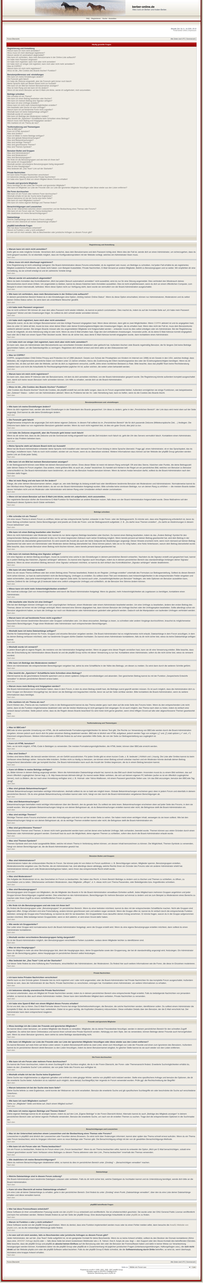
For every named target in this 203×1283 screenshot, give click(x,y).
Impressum (192, 30)
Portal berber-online (180, 30)
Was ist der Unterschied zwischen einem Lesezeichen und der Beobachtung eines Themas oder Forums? (51, 209)
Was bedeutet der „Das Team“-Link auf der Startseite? (30, 169)
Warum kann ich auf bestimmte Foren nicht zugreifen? (30, 110)
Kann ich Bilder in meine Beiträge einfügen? (25, 136)
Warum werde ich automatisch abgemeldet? (25, 55)
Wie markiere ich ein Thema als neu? (23, 123)
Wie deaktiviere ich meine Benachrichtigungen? (27, 213)
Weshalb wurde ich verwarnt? (19, 114)
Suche (104, 18)
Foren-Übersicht (13, 39)
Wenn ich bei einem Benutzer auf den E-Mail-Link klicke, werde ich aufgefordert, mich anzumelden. (49, 90)
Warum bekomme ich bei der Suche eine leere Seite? (29, 198)
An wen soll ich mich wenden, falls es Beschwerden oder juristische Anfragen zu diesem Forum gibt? (49, 232)
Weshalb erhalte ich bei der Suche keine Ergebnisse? (29, 196)
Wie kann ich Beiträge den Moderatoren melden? (28, 116)
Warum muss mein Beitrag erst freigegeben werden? (29, 121)
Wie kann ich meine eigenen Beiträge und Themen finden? (32, 203)
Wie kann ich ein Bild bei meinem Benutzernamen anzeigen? (33, 86)
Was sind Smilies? (15, 134)
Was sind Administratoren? (18, 153)
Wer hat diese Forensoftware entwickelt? (24, 228)
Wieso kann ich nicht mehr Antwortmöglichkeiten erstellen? (32, 105)
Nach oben (11, 257)
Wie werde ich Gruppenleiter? (19, 162)
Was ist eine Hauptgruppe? (18, 166)
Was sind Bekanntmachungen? (20, 140)
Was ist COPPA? (14, 66)
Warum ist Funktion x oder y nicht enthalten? (26, 230)
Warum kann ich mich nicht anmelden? (23, 51)
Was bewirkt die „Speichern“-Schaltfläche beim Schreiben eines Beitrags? (38, 118)
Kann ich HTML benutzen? (18, 131)
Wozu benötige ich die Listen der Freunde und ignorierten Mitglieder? (36, 185)
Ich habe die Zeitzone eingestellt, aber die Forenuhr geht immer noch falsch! (39, 81)
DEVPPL (103, 1271)
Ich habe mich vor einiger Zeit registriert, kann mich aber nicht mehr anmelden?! (41, 64)
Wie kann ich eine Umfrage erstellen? (23, 103)
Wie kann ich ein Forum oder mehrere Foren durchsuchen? (32, 194)
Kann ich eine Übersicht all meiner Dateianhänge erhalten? (32, 222)
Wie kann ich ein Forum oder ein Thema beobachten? (30, 211)
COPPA (157, 323)
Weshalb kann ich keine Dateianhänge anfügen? (27, 112)
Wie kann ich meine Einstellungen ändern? (25, 77)
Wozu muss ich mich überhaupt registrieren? (26, 53)
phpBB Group (73, 1212)
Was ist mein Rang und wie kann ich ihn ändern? (28, 88)
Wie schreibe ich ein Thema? (19, 96)
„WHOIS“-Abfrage (25, 1241)
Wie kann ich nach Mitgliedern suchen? (23, 200)
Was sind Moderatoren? (17, 155)
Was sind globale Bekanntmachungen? (23, 138)
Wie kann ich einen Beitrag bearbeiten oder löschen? (29, 98)
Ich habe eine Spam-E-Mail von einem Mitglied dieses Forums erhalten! (37, 179)
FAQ (88, 18)
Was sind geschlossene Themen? (21, 145)
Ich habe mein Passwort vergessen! (22, 59)
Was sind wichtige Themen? (19, 142)
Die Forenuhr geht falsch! (18, 79)
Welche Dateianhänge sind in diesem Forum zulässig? (30, 219)
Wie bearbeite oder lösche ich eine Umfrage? (26, 107)
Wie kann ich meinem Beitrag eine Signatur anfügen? (29, 101)
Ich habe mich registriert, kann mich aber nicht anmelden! (31, 62)
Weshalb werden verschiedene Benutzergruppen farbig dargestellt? (35, 164)
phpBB (91, 1270)
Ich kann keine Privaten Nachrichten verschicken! (28, 175)
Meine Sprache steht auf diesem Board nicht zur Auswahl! (31, 83)
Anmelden (112, 18)
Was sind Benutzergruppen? (19, 157)
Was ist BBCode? (14, 129)
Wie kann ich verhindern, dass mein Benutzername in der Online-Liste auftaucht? (41, 57)
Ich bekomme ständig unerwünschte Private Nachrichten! (31, 177)
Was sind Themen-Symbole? (19, 147)
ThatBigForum (112, 1271)
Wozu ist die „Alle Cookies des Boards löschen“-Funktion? (31, 71)
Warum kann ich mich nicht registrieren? (24, 68)
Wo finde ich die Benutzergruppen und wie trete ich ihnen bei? (33, 160)
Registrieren (96, 18)
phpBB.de (135, 1215)
